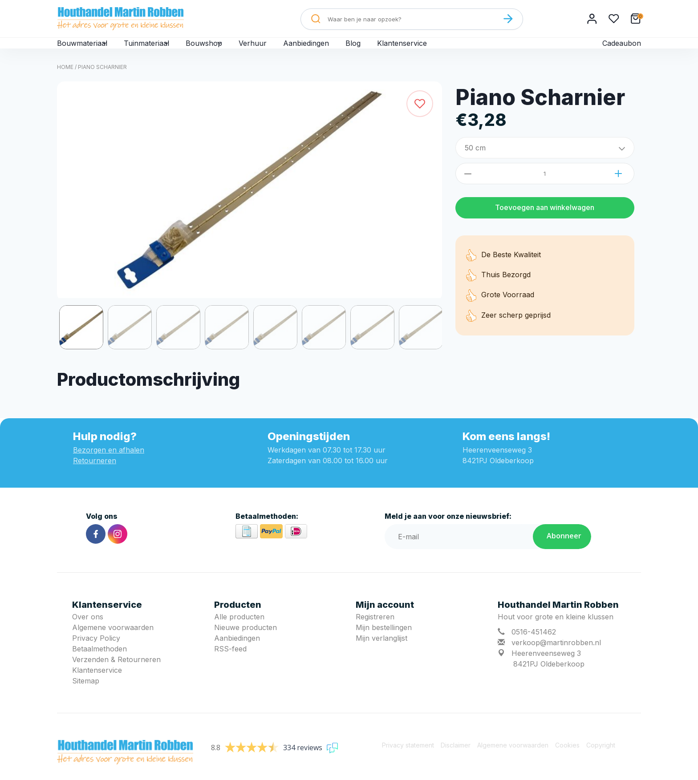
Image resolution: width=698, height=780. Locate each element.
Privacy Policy (96, 652)
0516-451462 (533, 646)
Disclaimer (456, 759)
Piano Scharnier (102, 81)
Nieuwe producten (245, 641)
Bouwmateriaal (87, 49)
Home (65, 81)
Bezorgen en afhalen (108, 464)
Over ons (87, 630)
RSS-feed (230, 663)
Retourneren (94, 474)
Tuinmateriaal (161, 49)
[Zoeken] (507, 18)
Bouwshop (228, 49)
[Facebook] (96, 548)
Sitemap (85, 695)
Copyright (600, 759)
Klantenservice (434, 49)
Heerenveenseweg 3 (546, 667)
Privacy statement (408, 759)
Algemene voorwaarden (113, 641)
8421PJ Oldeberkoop (548, 678)
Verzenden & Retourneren (116, 673)
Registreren (375, 630)
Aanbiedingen (337, 49)
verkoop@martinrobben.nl (556, 656)
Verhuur (282, 49)
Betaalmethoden (99, 663)
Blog (384, 49)
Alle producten (239, 630)
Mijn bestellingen (384, 641)
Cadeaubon (621, 49)
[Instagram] (117, 548)
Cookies (567, 759)
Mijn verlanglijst (381, 652)
